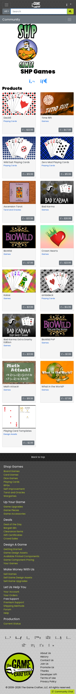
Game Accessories (14, 513)
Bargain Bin (10, 528)
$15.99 (66, 174)
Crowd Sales (11, 538)
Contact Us (46, 660)
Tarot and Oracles (12, 210)
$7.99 (28, 262)
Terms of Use (48, 678)
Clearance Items (13, 531)
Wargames (10, 496)
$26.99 (65, 218)
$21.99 (28, 307)
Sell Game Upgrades (15, 581)
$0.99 (66, 354)
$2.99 (28, 442)
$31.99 (28, 354)
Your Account (11, 591)
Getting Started (13, 549)
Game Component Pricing (19, 560)
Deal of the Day (13, 524)
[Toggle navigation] (6, 5)
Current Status (12, 623)
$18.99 (28, 398)
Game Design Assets (16, 552)
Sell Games (10, 574)
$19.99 (28, 174)
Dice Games (11, 478)
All (5, 11)
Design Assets (10, 434)
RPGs (7, 485)
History (44, 656)
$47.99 (65, 129)
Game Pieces (11, 510)
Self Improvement (14, 489)
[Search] (39, 11)
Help (6, 613)
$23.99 (27, 129)
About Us (45, 653)
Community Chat (62, 691)
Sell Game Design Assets (18, 577)
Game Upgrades (13, 506)
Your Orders (10, 595)
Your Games (11, 563)
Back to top (38, 457)
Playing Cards (10, 121)
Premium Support (14, 602)
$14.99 (66, 307)
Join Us (44, 663)
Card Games (11, 474)
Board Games (12, 471)
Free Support (11, 599)
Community (11, 19)
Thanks (44, 671)
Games (45, 121)
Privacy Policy (48, 681)
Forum (7, 609)
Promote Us (47, 667)
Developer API (48, 674)
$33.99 (27, 218)
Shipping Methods (14, 606)
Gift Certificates (13, 535)
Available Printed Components (21, 556)
